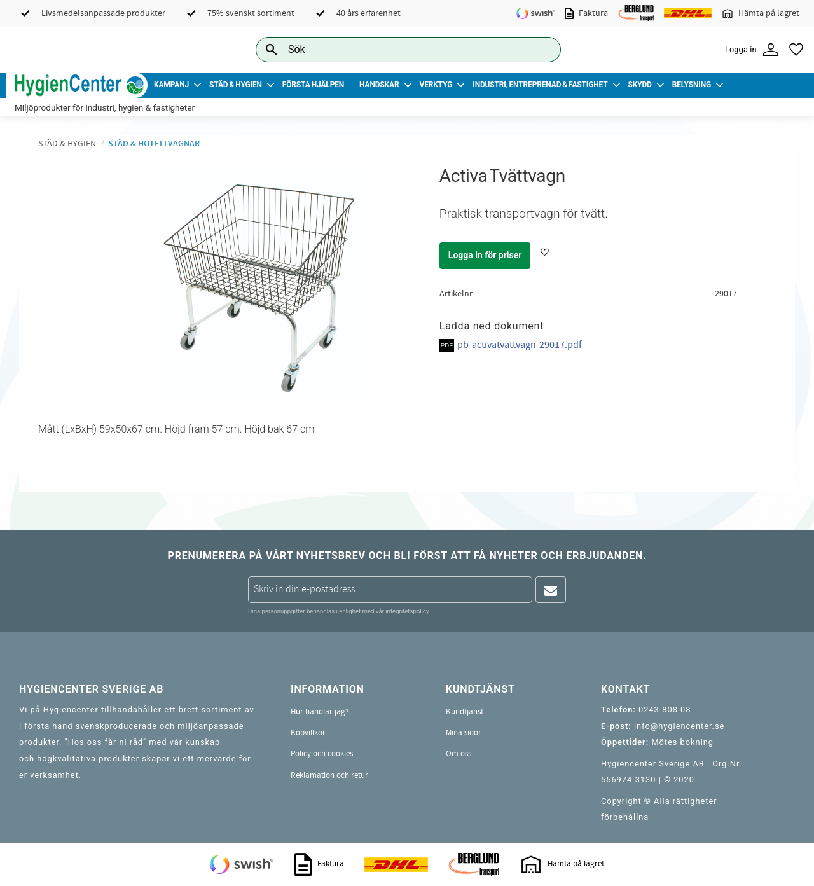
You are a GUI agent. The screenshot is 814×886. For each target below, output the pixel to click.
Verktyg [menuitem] (436, 84)
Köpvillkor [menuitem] (308, 733)
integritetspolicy (407, 610)
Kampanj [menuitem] (171, 84)
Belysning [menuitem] (691, 84)
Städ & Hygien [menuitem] (235, 84)
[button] (796, 49)
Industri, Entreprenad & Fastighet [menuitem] (540, 84)
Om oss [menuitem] (458, 754)
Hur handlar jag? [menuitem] (320, 712)
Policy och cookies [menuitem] (322, 754)
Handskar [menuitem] (379, 84)
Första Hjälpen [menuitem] (313, 84)
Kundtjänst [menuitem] (464, 712)
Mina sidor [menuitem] (463, 733)
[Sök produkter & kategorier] (394, 49)
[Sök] (541, 49)
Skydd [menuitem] (639, 84)
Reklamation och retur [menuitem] (329, 775)
